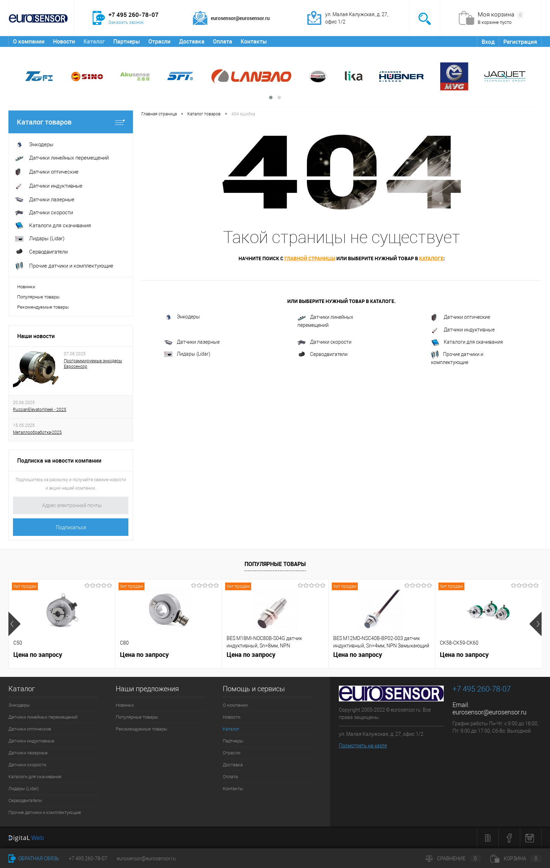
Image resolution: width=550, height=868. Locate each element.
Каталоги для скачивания (467, 342)
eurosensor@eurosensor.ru (489, 712)
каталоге (431, 258)
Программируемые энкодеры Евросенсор (93, 363)
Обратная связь (33, 858)
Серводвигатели (322, 354)
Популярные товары (38, 297)
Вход (488, 42)
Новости (64, 41)
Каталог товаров (71, 121)
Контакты (254, 41)
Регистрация (520, 42)
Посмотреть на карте (363, 745)
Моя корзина (501, 15)
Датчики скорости (324, 342)
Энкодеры (182, 317)
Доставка (191, 41)
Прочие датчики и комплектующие (457, 357)
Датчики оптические (460, 317)
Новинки (26, 286)
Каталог (94, 41)
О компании (29, 41)
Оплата (222, 41)
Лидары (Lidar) (187, 354)
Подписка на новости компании (59, 460)
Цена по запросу (37, 654)
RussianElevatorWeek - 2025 (39, 409)
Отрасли (159, 41)
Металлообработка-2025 (37, 432)
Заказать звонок (126, 22)
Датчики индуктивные (463, 330)
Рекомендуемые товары (43, 307)
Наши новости (36, 336)
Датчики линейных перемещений (325, 320)
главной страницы (309, 258)
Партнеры (126, 41)
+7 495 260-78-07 (88, 858)
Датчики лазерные (192, 342)
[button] (271, 97)
